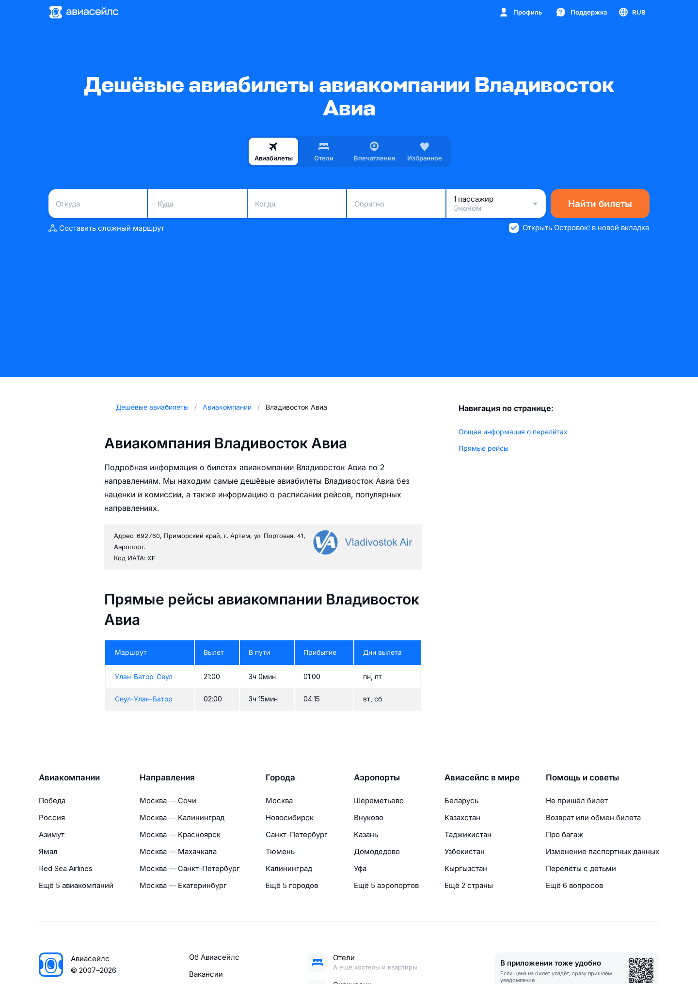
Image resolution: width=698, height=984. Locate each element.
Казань (366, 834)
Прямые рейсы (483, 448)
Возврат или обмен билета (593, 817)
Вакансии (206, 974)
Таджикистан (468, 834)
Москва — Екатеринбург (183, 885)
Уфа (360, 868)
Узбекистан (464, 851)
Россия (52, 817)
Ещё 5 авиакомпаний (76, 885)
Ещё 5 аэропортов (386, 885)
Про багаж (564, 834)
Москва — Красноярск (180, 834)
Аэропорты (377, 777)
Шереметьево (379, 800)
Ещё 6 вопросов (574, 885)
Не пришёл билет (577, 800)
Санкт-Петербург (297, 834)
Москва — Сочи (168, 800)
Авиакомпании (69, 777)
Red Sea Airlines (66, 868)
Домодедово (377, 851)
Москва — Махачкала (178, 851)
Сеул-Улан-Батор (144, 699)
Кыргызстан (465, 868)
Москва (279, 800)
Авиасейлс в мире (482, 777)
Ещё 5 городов (292, 885)
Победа (52, 800)
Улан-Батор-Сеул (144, 676)
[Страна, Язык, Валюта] (632, 12)
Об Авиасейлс (214, 957)
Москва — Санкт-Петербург (190, 868)
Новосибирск (290, 817)
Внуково (368, 817)
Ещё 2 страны (468, 885)
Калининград (289, 868)
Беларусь (461, 800)
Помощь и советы (582, 777)
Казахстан (462, 817)
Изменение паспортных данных (602, 851)
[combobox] (97, 203)
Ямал (48, 851)
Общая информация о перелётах (513, 432)
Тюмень (280, 851)
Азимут (51, 834)
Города (280, 777)
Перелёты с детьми (581, 868)
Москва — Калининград (182, 817)
